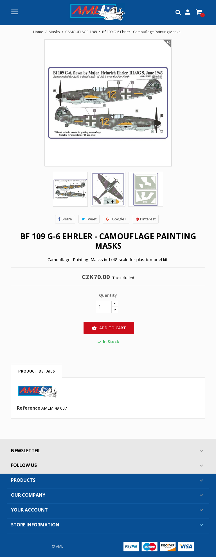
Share (65, 219)
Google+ (116, 219)
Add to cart (109, 328)
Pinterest (146, 219)
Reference (28, 408)
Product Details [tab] (36, 371)
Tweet (89, 219)
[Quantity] (104, 307)
